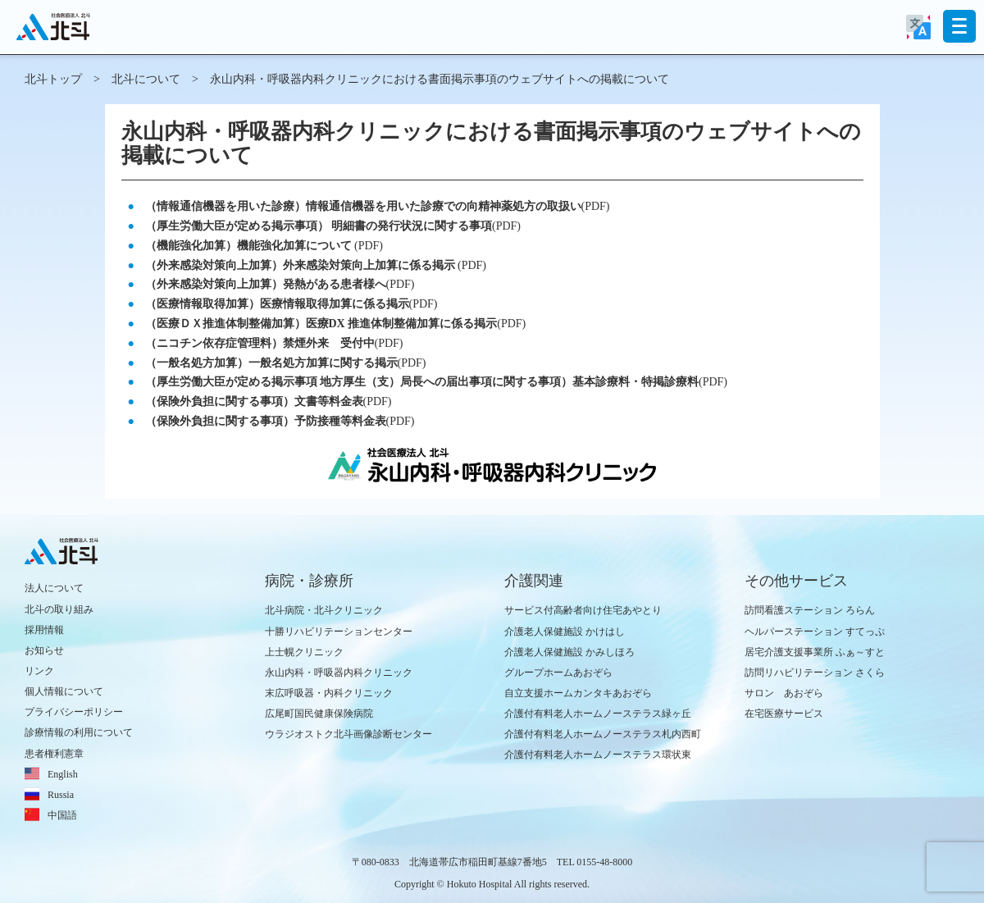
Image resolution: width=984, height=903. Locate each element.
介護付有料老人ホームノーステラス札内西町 (602, 734)
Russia (61, 794)
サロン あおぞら (784, 693)
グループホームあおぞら (558, 672)
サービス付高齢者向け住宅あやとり (583, 610)
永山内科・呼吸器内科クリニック (338, 672)
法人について (54, 588)
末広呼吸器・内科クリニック (329, 693)
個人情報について (64, 691)
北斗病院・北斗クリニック (324, 610)
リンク (39, 671)
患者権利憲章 (54, 753)
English (63, 774)
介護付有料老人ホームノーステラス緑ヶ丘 (597, 713)
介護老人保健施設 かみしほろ (569, 652)
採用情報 (44, 630)
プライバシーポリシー (74, 712)
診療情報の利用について (79, 732)
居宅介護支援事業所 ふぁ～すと (815, 652)
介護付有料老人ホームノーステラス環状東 (597, 754)
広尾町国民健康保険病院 (319, 713)
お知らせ (44, 650)
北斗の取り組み (59, 609)
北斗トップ (53, 79)
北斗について (146, 79)
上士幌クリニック (304, 652)
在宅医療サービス (784, 713)
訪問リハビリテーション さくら (815, 672)
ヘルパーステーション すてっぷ (815, 631)
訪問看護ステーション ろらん (810, 610)
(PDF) (377, 206)
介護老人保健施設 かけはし (564, 631)
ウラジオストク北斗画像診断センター (348, 734)
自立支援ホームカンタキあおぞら (578, 693)
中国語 (62, 815)
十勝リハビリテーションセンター (338, 631)
